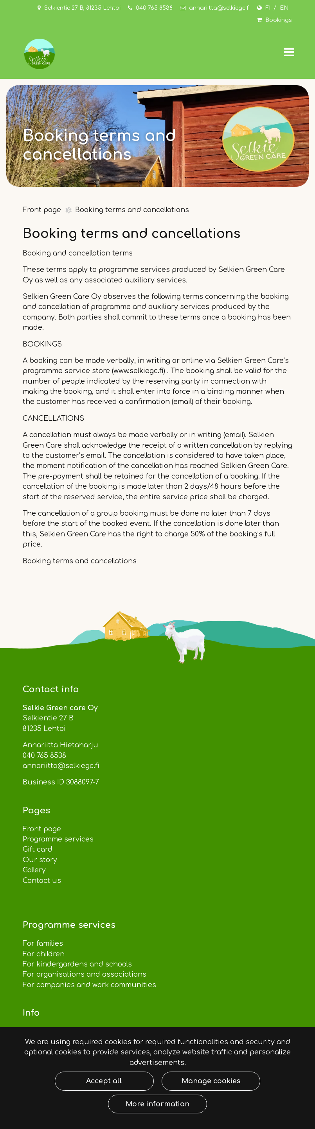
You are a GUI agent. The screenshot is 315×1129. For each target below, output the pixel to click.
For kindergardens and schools (78, 964)
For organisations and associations (85, 974)
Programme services (59, 839)
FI (267, 8)
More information (157, 1104)
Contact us (43, 880)
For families (43, 943)
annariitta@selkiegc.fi (219, 8)
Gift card (37, 849)
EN (284, 8)
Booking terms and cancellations (132, 210)
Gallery (34, 870)
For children (44, 954)
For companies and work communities (90, 985)
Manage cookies (211, 1081)
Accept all (104, 1081)
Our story (40, 860)
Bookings (278, 20)
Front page (43, 210)
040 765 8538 (154, 8)
